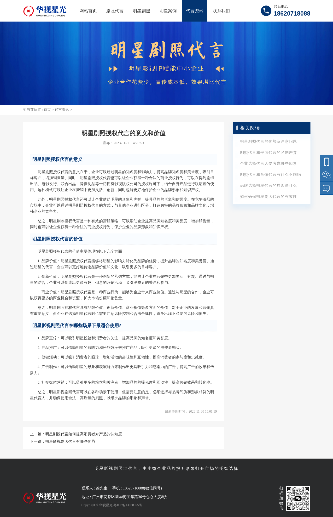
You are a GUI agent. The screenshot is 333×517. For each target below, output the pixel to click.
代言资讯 (194, 10)
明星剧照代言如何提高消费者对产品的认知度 (83, 434)
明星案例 (168, 10)
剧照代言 (114, 10)
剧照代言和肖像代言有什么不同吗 (270, 174)
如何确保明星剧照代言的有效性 (268, 196)
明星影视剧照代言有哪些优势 (70, 441)
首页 (47, 110)
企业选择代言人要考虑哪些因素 (268, 163)
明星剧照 (141, 10)
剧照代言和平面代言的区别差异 (268, 152)
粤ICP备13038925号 (127, 505)
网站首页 (88, 10)
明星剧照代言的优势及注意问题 (268, 141)
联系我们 (221, 10)
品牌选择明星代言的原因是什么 (268, 185)
